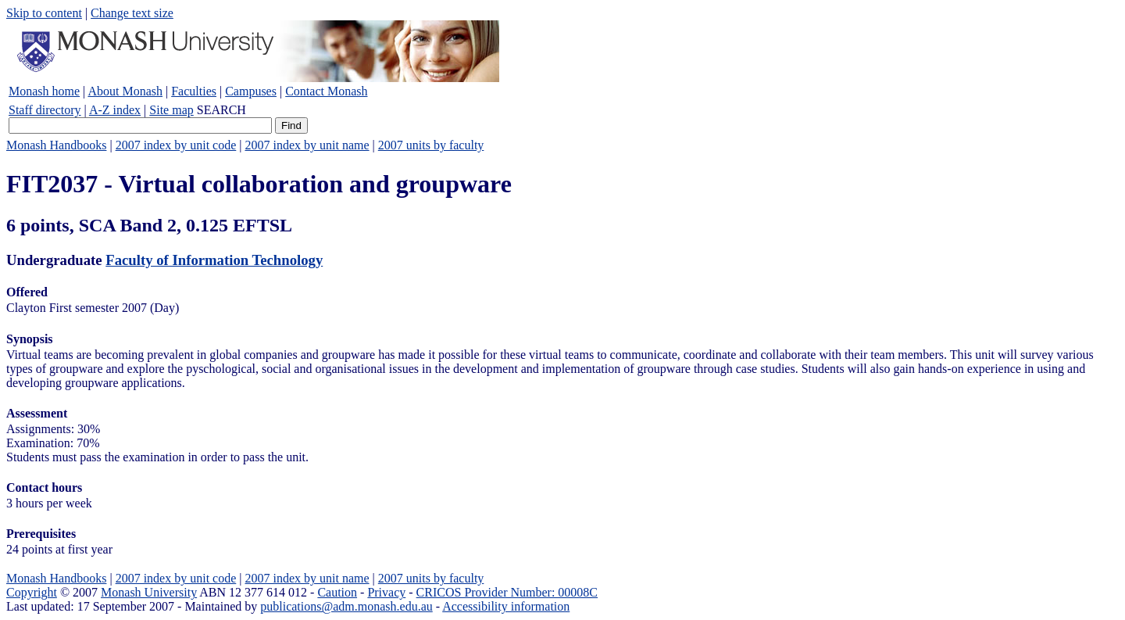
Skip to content (44, 13)
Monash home (44, 91)
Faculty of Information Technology (214, 260)
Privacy (386, 592)
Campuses (251, 91)
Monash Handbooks (56, 145)
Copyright (31, 592)
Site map (171, 109)
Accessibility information (506, 606)
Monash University (149, 592)
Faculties (193, 91)
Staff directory (45, 109)
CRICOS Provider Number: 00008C (507, 592)
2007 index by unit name (307, 145)
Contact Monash (326, 91)
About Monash (125, 91)
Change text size (132, 13)
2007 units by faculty (431, 145)
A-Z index (115, 109)
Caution (337, 592)
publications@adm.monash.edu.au (346, 606)
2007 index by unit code (176, 145)
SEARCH (221, 109)
